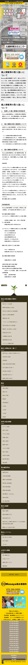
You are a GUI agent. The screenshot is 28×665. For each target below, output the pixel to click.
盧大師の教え (6, 459)
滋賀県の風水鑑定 (14, 641)
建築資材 (5, 566)
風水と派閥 (5, 395)
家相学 (4, 417)
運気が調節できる (7, 514)
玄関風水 (5, 360)
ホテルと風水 (6, 434)
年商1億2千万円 (7, 332)
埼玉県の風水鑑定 (14, 651)
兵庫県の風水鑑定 (14, 633)
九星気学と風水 (7, 357)
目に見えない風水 (7, 537)
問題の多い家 (6, 318)
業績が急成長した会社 (8, 307)
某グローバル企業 (7, 304)
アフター (5, 544)
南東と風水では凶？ (8, 378)
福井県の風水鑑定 (14, 625)
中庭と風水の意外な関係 (9, 364)
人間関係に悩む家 (7, 336)
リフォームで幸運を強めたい (10, 322)
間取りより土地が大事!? (9, 527)
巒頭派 (4, 399)
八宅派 (4, 413)
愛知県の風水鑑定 (14, 649)
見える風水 (5, 540)
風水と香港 (5, 441)
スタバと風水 (6, 448)
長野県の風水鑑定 (14, 631)
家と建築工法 (6, 555)
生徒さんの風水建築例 (8, 314)
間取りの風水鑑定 (7, 479)
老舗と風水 (5, 437)
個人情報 (14, 659)
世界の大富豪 (6, 455)
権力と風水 (5, 452)
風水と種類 (5, 511)
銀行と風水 (5, 430)
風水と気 (5, 391)
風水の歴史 (5, 388)
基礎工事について (7, 562)
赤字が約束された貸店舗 (9, 325)
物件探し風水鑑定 (7, 483)
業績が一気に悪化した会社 (9, 329)
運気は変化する (7, 518)
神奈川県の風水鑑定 (14, 647)
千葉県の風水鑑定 (14, 645)
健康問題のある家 (7, 340)
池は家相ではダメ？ (8, 374)
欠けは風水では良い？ (8, 367)
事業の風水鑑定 (7, 490)
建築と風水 (5, 444)
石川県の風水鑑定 (14, 623)
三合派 (4, 409)
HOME (6, 3)
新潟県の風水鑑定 (14, 627)
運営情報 (11, 3)
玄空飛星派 (5, 402)
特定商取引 (14, 655)
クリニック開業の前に (8, 343)
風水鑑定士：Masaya (8, 494)
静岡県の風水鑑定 (14, 635)
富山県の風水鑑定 (14, 621)
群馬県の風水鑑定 (14, 639)
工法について (6, 559)
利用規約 (4, 285)
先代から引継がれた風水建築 (10, 311)
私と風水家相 (6, 501)
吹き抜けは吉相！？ (8, 371)
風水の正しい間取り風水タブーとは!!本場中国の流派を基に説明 (14, 522)
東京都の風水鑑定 (14, 643)
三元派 (4, 406)
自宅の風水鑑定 (7, 486)
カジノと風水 (6, 426)
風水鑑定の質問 (14, 28)
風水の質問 (5, 497)
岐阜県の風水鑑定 (14, 629)
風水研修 (5, 462)
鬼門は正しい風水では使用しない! (11, 353)
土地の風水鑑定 (7, 476)
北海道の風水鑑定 (14, 637)
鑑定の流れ (5, 472)
